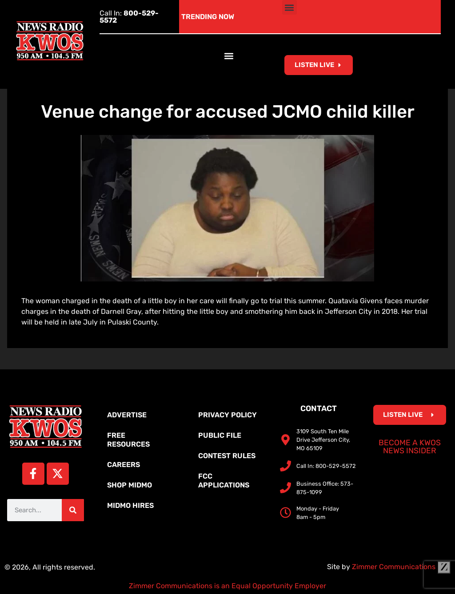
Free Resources (128, 439)
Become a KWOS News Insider (410, 446)
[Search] (73, 510)
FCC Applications (223, 480)
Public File (219, 435)
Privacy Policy (227, 415)
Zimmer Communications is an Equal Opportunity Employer (227, 586)
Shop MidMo (129, 485)
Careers (123, 464)
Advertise (127, 415)
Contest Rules (226, 455)
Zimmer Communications (401, 566)
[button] (289, 7)
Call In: (129, 16)
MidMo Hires (130, 505)
